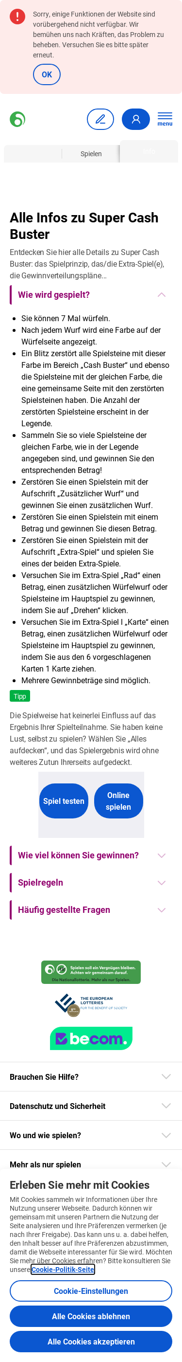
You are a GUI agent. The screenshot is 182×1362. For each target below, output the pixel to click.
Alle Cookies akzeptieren (91, 1341)
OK (47, 74)
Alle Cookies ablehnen (91, 1316)
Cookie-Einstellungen (91, 1291)
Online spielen (118, 801)
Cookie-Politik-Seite (63, 1269)
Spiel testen (63, 801)
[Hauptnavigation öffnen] (165, 119)
